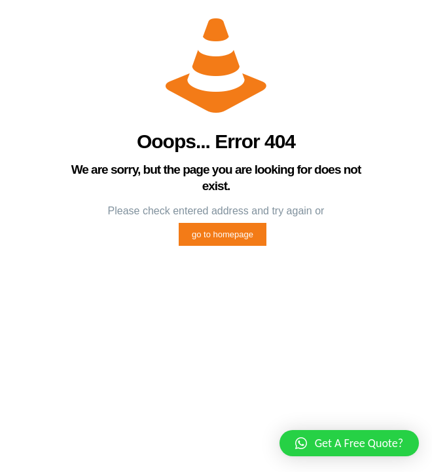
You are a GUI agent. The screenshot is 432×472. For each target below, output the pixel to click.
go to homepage (222, 234)
